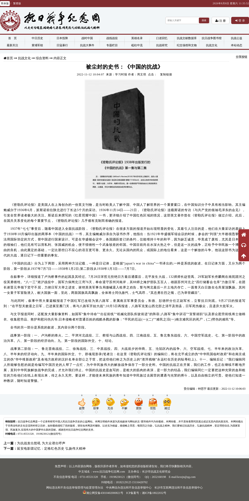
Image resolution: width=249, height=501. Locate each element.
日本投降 (62, 38)
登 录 (241, 20)
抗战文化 (211, 45)
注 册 (222, 20)
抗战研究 (162, 45)
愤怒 (153, 410)
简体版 (5, 3)
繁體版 (17, 3)
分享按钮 (241, 56)
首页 (10, 58)
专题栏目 (112, 45)
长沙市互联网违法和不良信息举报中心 (178, 487)
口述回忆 (162, 38)
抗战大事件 (87, 45)
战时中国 (87, 38)
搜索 (204, 20)
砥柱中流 (137, 45)
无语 (110, 410)
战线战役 (112, 38)
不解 (124, 410)
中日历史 (37, 38)
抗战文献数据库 (187, 38)
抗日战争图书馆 (212, 38)
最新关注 (12, 45)
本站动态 (236, 45)
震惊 (139, 410)
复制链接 (166, 74)
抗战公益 (236, 38)
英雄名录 (137, 38)
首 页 (12, 38)
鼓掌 (96, 410)
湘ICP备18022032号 (154, 492)
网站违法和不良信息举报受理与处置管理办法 (74, 487)
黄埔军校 (37, 45)
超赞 (82, 410)
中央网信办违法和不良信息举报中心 (129, 487)
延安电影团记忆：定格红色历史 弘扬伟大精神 (51, 448)
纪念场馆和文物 (187, 45)
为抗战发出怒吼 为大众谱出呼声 (41, 443)
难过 (167, 410)
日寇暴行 (62, 45)
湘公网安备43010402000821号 (103, 492)
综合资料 (42, 58)
